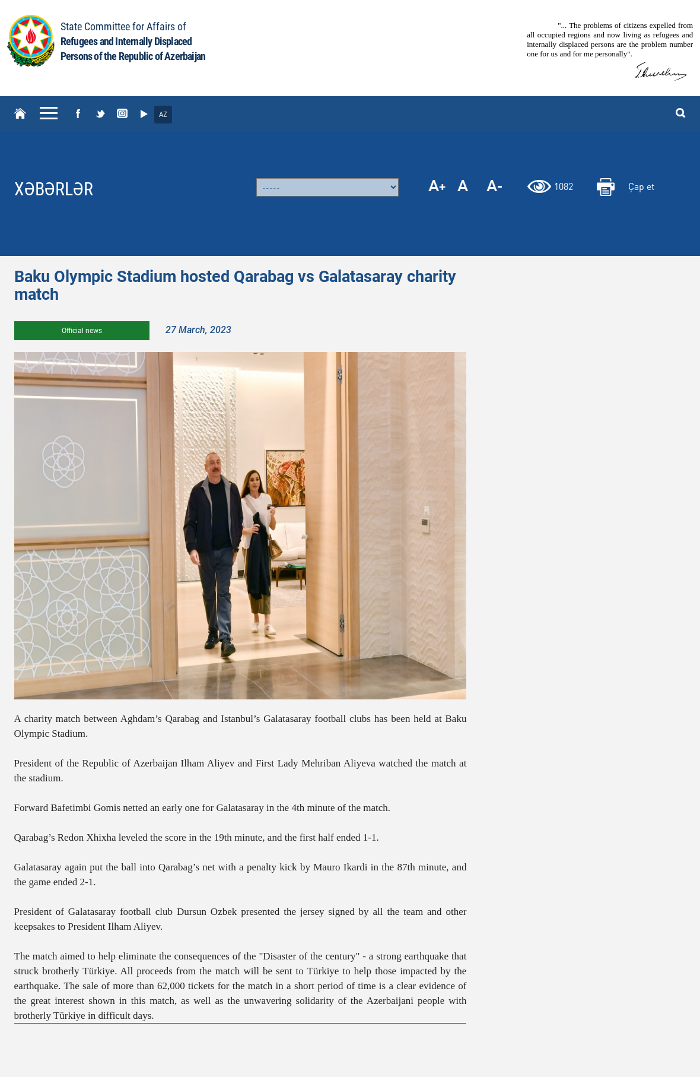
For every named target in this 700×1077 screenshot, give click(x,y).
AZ (163, 114)
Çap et (641, 186)
